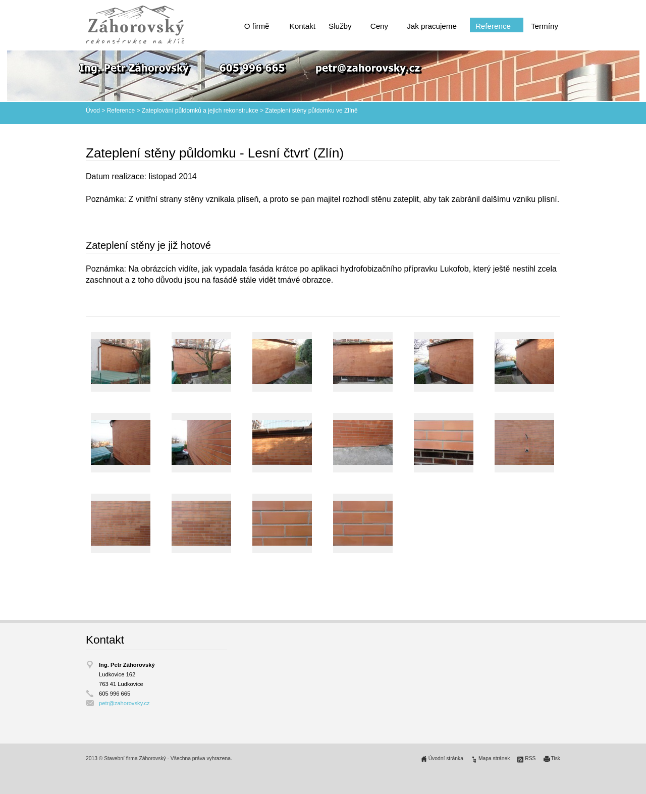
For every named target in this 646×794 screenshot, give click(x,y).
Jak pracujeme (432, 26)
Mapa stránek (494, 758)
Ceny (379, 26)
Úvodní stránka (445, 758)
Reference (493, 26)
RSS (530, 758)
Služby (340, 26)
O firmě (257, 26)
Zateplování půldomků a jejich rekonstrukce (200, 110)
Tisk (556, 758)
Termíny (544, 26)
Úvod (93, 110)
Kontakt (303, 26)
